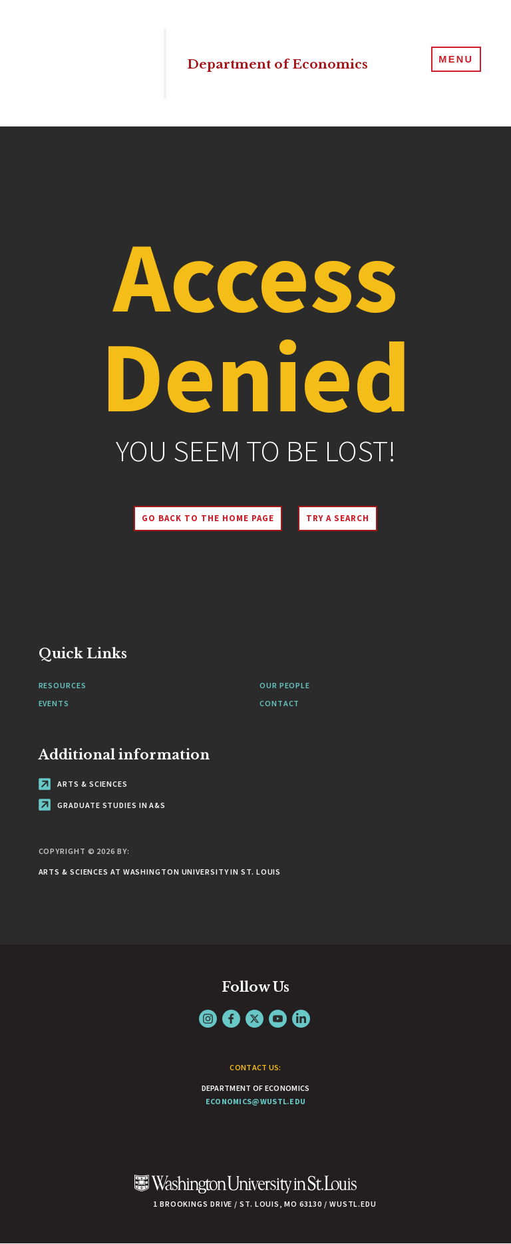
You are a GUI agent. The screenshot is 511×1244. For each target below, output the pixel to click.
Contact (279, 703)
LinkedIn (301, 1019)
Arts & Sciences (83, 784)
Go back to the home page (201, 518)
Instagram (208, 1019)
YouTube (278, 1019)
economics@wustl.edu (256, 1101)
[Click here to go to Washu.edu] (245, 1191)
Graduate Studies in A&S (102, 805)
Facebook (231, 1019)
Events (54, 703)
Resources (62, 685)
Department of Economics (254, 63)
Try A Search (343, 518)
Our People (284, 685)
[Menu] (451, 63)
